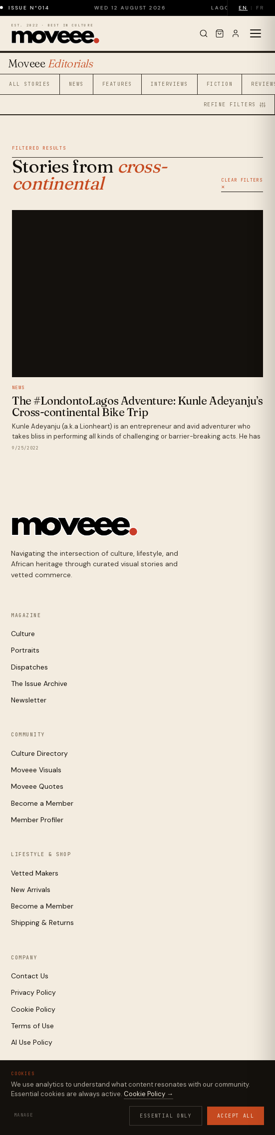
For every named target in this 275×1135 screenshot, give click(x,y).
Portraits (25, 650)
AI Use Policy (31, 1042)
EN (243, 7)
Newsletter (28, 699)
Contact (148, 1111)
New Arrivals (30, 889)
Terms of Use (32, 1025)
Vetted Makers (34, 873)
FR (260, 7)
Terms (91, 1111)
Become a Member (42, 803)
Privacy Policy (33, 992)
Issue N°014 (36, 7)
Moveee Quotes (37, 786)
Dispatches (29, 667)
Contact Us (29, 975)
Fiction (220, 84)
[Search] (203, 33)
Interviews (169, 84)
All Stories (29, 84)
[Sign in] (235, 33)
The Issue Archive (39, 683)
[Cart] (219, 33)
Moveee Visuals (36, 769)
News (76, 84)
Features (117, 84)
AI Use (118, 1111)
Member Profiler (37, 819)
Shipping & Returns (42, 922)
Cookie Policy (33, 1009)
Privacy (30, 1111)
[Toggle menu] (255, 33)
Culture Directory (39, 753)
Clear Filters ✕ (242, 183)
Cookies (62, 1111)
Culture (23, 633)
